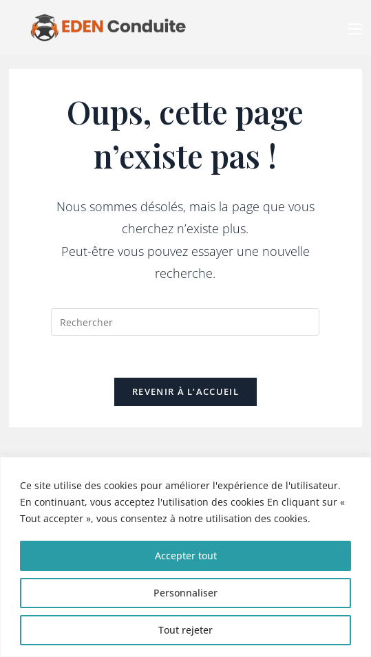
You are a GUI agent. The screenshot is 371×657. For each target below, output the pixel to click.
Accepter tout (186, 555)
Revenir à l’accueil (185, 391)
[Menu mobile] (355, 27)
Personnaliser (185, 592)
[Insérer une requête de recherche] (185, 322)
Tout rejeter (185, 629)
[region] (185, 557)
